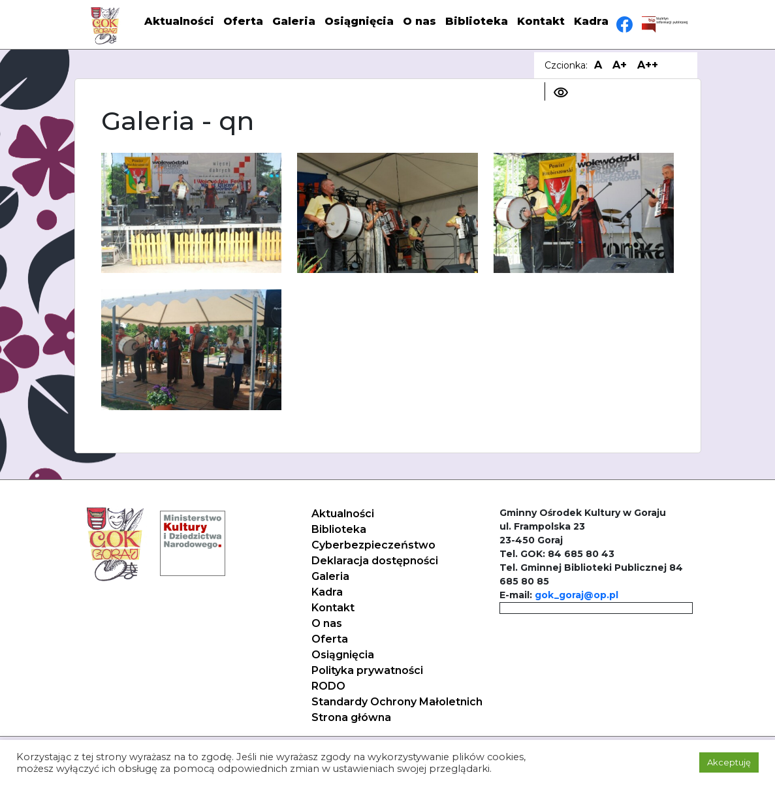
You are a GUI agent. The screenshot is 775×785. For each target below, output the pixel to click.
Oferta (243, 21)
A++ (647, 65)
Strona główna (351, 717)
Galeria (293, 21)
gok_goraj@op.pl (576, 595)
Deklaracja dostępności (374, 560)
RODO (328, 686)
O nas (419, 21)
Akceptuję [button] (729, 762)
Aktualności (179, 21)
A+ (619, 65)
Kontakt (541, 21)
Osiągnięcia (359, 21)
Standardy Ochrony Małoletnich (396, 702)
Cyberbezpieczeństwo (373, 545)
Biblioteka (476, 21)
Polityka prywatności (367, 670)
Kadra (591, 21)
